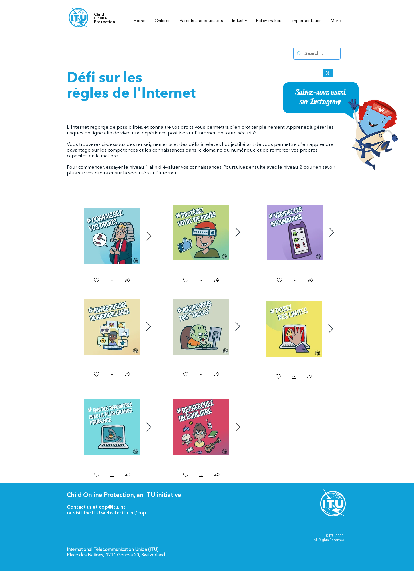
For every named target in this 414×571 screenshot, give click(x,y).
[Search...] (316, 53)
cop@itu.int (112, 507)
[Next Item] (149, 236)
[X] (327, 73)
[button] (112, 280)
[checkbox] (96, 280)
